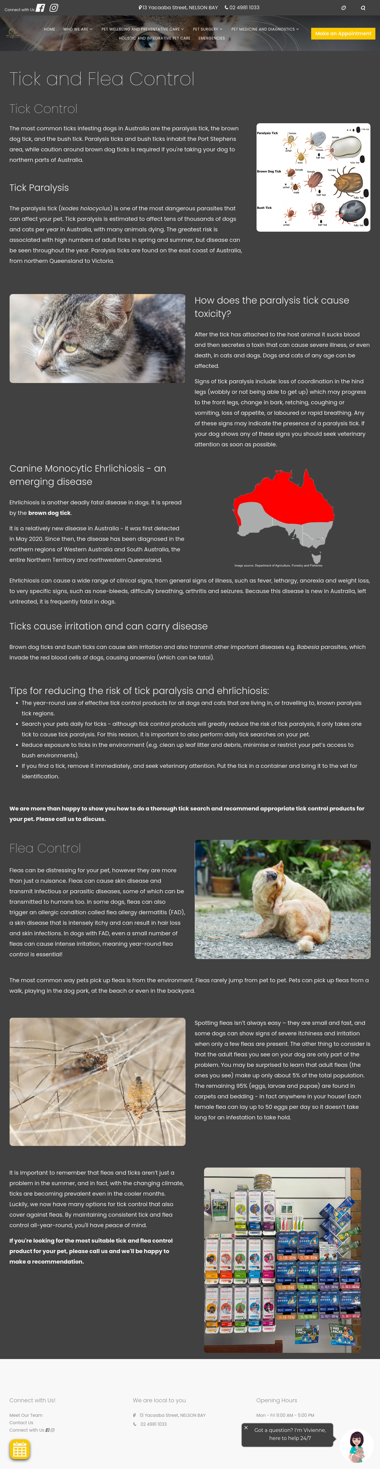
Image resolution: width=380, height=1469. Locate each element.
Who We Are (75, 29)
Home (49, 29)
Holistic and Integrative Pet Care (154, 38)
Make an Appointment (343, 33)
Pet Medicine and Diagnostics (263, 29)
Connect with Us (20, 9)
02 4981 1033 (244, 8)
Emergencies (211, 38)
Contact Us (21, 1423)
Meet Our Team (26, 1415)
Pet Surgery (205, 29)
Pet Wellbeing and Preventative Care (141, 29)
